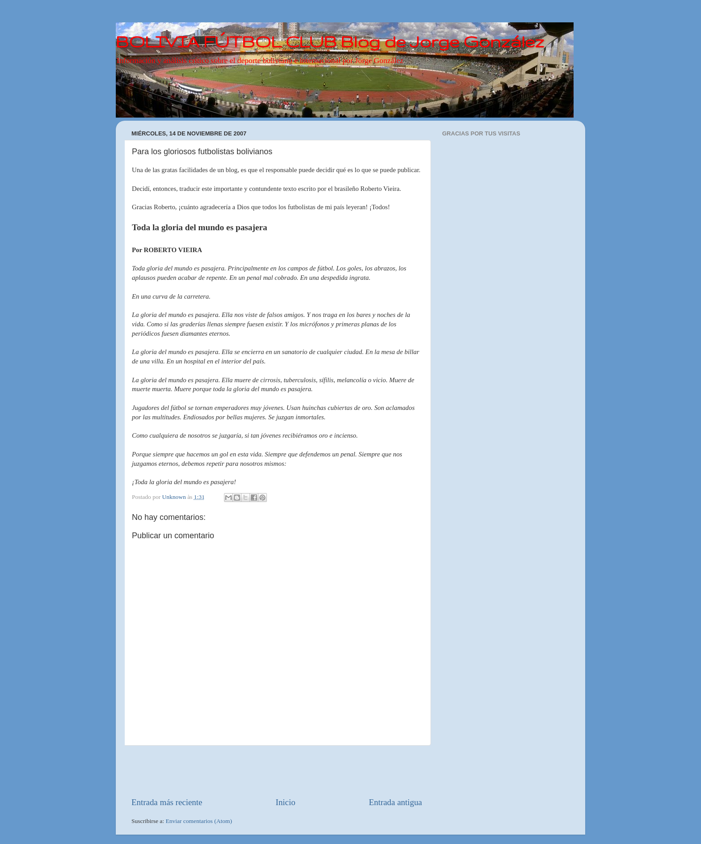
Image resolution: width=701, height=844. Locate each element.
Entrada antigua (395, 802)
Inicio (286, 802)
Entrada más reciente (166, 802)
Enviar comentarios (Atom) (199, 821)
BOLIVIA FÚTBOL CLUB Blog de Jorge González (330, 41)
